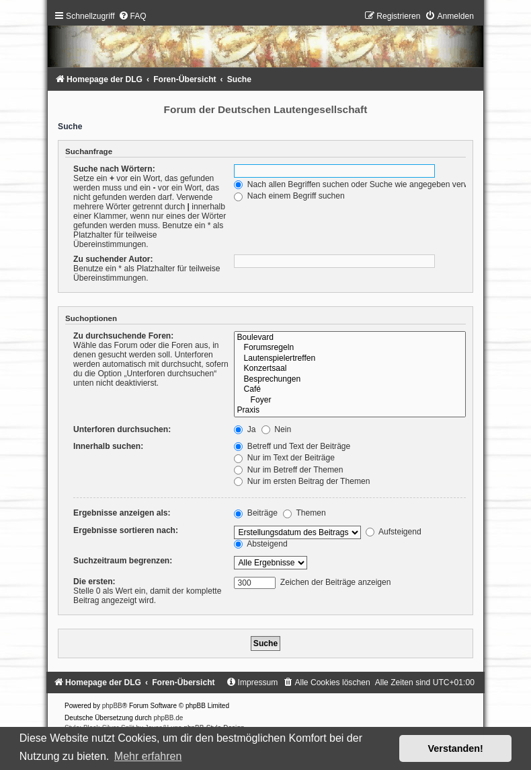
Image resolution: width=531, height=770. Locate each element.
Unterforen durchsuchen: (122, 429)
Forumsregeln (349, 348)
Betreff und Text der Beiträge (292, 446)
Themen (304, 513)
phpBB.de (168, 718)
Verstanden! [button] (455, 748)
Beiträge (255, 513)
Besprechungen (349, 379)
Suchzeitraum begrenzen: (122, 560)
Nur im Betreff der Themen (288, 470)
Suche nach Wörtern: (114, 169)
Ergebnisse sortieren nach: (125, 530)
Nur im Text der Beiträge (284, 457)
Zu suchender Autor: (113, 259)
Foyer (349, 400)
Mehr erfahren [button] (148, 756)
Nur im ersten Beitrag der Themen (302, 481)
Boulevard (349, 337)
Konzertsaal (349, 368)
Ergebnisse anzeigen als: (122, 513)
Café (349, 389)
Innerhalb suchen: (108, 446)
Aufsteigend (393, 531)
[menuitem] (132, 16)
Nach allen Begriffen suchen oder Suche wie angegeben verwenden (363, 184)
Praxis (349, 410)
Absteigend (260, 544)
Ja (244, 429)
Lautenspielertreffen (349, 358)
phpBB (112, 705)
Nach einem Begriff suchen (289, 196)
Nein (276, 429)
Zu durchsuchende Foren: (123, 336)
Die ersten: (94, 581)
